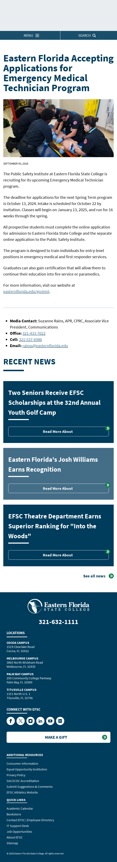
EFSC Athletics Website (22, 792)
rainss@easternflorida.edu (45, 345)
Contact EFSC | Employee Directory (30, 820)
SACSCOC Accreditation (23, 781)
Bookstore (14, 814)
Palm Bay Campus (20, 674)
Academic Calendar (20, 808)
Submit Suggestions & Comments (30, 786)
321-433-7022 (34, 333)
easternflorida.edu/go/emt (26, 291)
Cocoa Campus (18, 643)
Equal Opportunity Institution (27, 769)
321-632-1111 (58, 622)
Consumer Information (22, 763)
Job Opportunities (19, 831)
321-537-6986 (30, 339)
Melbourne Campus (22, 658)
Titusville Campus (21, 690)
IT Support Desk (18, 826)
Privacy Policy (16, 775)
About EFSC (15, 837)
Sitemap (12, 843)
